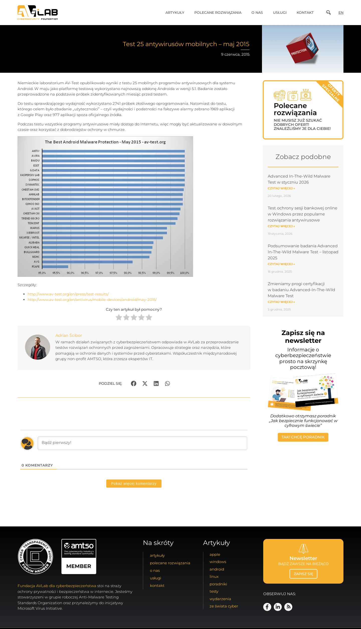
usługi (280, 12)
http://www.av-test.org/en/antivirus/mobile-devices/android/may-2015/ (92, 299)
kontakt (305, 12)
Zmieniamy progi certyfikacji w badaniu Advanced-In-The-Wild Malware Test (301, 291)
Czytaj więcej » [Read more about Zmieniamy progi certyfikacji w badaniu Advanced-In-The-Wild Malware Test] (281, 304)
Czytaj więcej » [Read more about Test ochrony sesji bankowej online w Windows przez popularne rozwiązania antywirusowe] (281, 228)
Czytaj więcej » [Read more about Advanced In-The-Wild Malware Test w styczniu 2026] (281, 190)
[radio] (119, 318)
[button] (134, 383)
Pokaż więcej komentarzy (134, 484)
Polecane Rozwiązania (217, 12)
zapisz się (303, 574)
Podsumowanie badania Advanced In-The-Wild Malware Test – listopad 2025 (303, 254)
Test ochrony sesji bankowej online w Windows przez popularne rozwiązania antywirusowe (302, 216)
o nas (257, 12)
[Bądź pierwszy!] (142, 443)
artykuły (174, 12)
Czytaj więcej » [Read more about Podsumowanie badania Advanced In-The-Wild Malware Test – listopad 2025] (281, 266)
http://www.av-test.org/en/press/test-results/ (68, 294)
